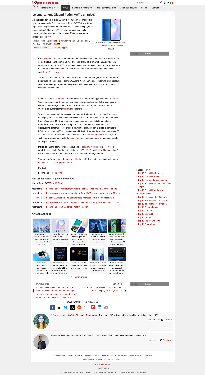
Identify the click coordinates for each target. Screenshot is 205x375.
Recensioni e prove (50, 8)
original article (68, 315)
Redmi (67, 109)
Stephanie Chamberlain (86, 315)
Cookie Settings (102, 364)
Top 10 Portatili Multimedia (150, 173)
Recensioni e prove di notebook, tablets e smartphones (73, 356)
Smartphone (47, 48)
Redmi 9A (48, 58)
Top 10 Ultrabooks (146, 210)
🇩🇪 (58, 44)
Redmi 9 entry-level (51, 72)
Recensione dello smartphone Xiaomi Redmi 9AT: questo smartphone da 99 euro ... (84, 193)
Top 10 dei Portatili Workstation (152, 204)
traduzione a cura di (58, 41)
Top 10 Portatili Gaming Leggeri (152, 180)
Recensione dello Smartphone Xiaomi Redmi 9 (67, 207)
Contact (155, 8)
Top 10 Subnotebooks (148, 207)
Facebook (166, 340)
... (61, 44)
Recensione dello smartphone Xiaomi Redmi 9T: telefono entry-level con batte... (82, 189)
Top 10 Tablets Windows (149, 221)
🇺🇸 (55, 44)
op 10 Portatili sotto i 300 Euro (153, 197)
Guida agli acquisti (128, 8)
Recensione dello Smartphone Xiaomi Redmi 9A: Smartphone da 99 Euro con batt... (84, 202)
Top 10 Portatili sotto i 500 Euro (152, 200)
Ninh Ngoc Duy (68, 336)
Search (144, 8)
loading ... (135, 54)
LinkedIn (166, 319)
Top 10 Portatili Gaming (149, 176)
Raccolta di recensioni (82, 8)
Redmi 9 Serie (56, 183)
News (65, 8)
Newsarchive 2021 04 (109, 356)
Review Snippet (60, 48)
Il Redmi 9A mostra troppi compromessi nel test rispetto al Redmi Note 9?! (80, 198)
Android (37, 48)
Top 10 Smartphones (147, 224)
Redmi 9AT (58, 65)
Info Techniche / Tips (106, 8)
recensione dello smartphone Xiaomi (55, 162)
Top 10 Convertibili (146, 214)
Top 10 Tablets (144, 217)
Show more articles (79, 277)
